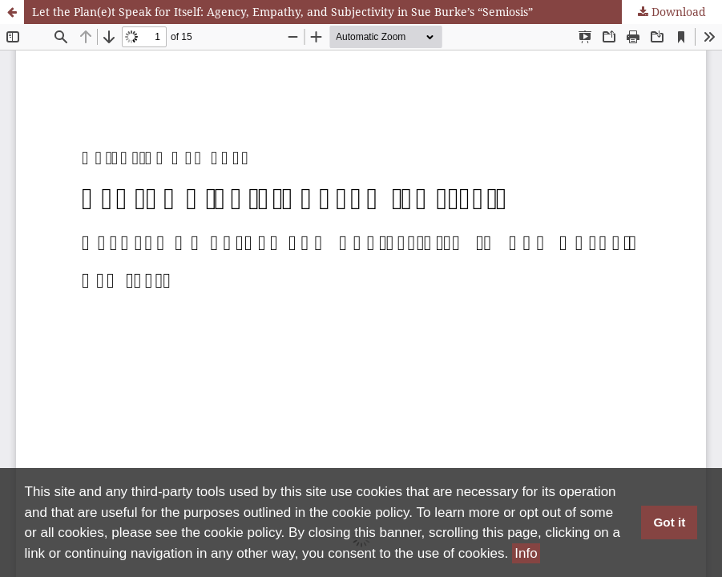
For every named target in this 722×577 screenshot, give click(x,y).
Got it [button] (669, 522)
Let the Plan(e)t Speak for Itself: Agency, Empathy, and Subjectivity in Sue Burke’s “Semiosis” (282, 11)
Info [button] (525, 553)
